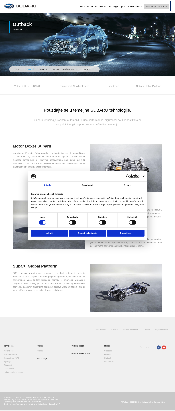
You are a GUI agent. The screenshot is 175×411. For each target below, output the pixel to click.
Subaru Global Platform (148, 86)
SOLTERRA (109, 362)
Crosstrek (108, 351)
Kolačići (114, 330)
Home (82, 6)
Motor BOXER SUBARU (27, 86)
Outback (107, 358)
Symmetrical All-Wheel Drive (74, 86)
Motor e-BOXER (10, 354)
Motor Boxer (9, 351)
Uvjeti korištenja (161, 330)
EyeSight (7, 362)
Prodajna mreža (134, 6)
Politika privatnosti (130, 330)
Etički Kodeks (100, 330)
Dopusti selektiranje (87, 233)
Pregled (18, 69)
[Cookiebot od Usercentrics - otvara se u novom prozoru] (127, 176)
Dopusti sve (125, 233)
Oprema (55, 69)
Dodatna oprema (70, 69)
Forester (107, 354)
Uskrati (49, 233)
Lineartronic (113, 86)
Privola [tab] (47, 185)
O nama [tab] (127, 185)
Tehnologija (113, 6)
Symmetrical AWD (11, 358)
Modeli (90, 6)
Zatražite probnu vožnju (156, 6)
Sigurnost (43, 69)
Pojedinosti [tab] (87, 185)
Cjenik (122, 6)
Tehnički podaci (88, 69)
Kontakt (147, 330)
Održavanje (100, 6)
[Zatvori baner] (144, 176)
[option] (87, 38)
